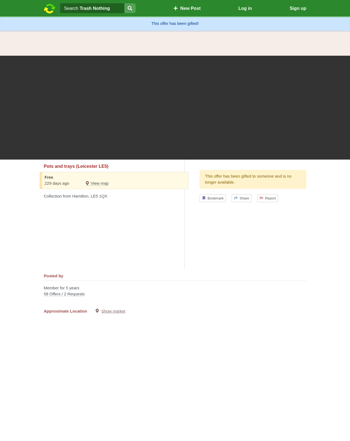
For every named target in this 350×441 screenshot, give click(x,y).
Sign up (298, 8)
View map (97, 183)
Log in (245, 8)
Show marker (113, 311)
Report (267, 198)
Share (241, 198)
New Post (187, 8)
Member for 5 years (175, 291)
